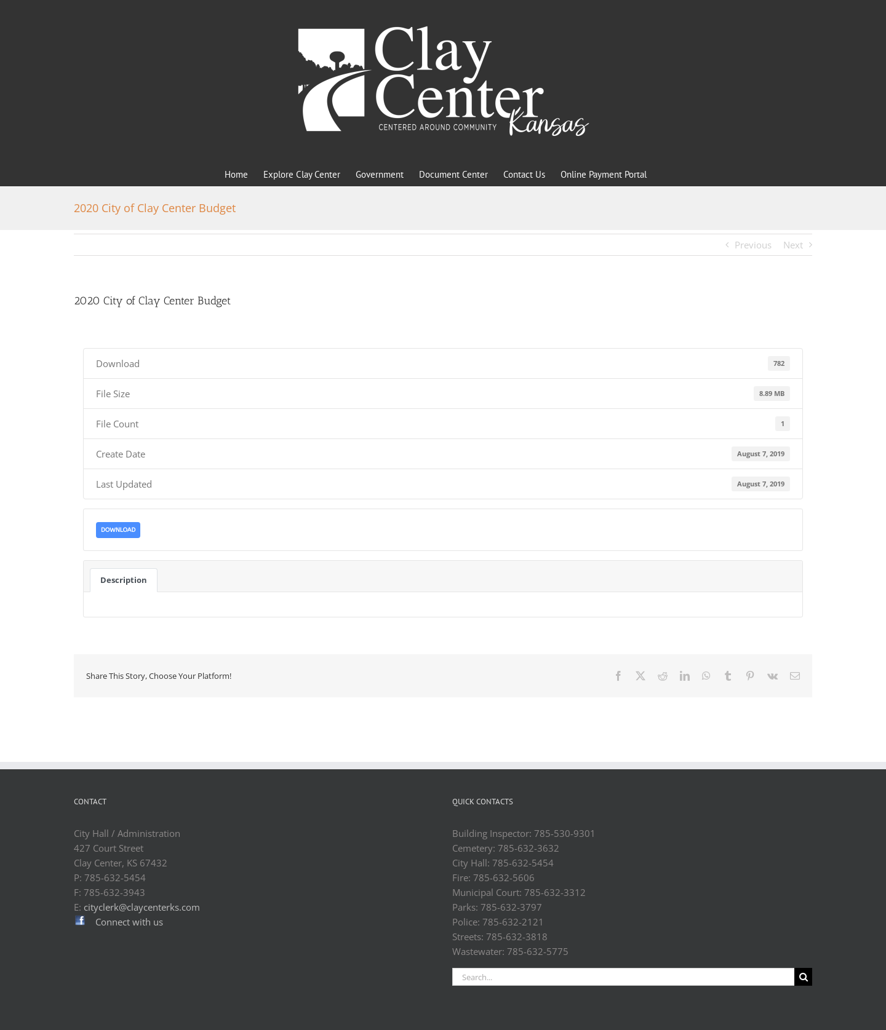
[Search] (803, 977)
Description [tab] (123, 579)
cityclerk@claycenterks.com (142, 907)
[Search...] (623, 977)
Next (793, 245)
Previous (753, 245)
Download (118, 530)
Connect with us (129, 922)
